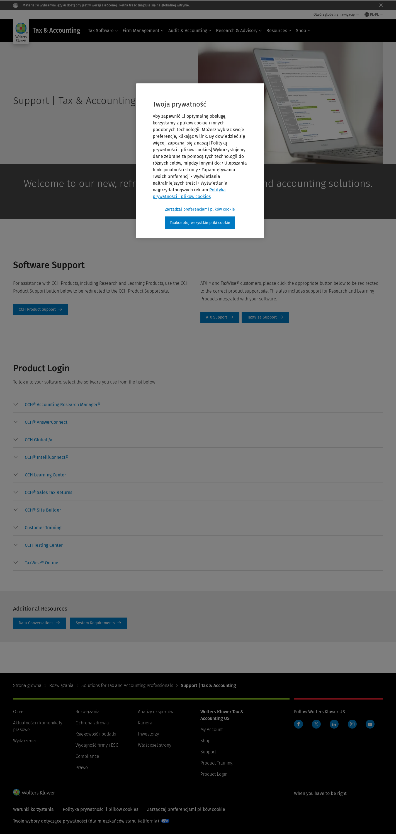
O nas (18, 711)
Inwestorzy (148, 734)
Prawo (82, 767)
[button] (62, 405)
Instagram (352, 724)
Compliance (87, 756)
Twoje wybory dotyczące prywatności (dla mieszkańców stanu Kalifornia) (86, 821)
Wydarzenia (24, 740)
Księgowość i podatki (96, 734)
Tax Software (103, 30)
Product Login (213, 774)
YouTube (370, 724)
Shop (303, 30)
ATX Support (220, 317)
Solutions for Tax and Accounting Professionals (127, 685)
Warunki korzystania (33, 809)
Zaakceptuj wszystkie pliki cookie (200, 222)
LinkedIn (334, 724)
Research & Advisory (239, 30)
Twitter (316, 724)
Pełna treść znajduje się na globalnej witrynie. (154, 5)
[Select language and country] (374, 14)
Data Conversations (39, 623)
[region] (200, 160)
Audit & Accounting (190, 30)
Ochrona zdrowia (92, 722)
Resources (278, 30)
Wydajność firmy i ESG (97, 745)
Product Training (216, 763)
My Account (211, 729)
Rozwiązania (61, 685)
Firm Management (143, 30)
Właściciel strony (154, 745)
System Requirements (99, 623)
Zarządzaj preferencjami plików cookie (186, 809)
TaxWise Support (265, 317)
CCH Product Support (40, 309)
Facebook (298, 724)
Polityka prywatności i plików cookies (100, 809)
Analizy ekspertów (155, 711)
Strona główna (27, 685)
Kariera (145, 722)
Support (208, 752)
